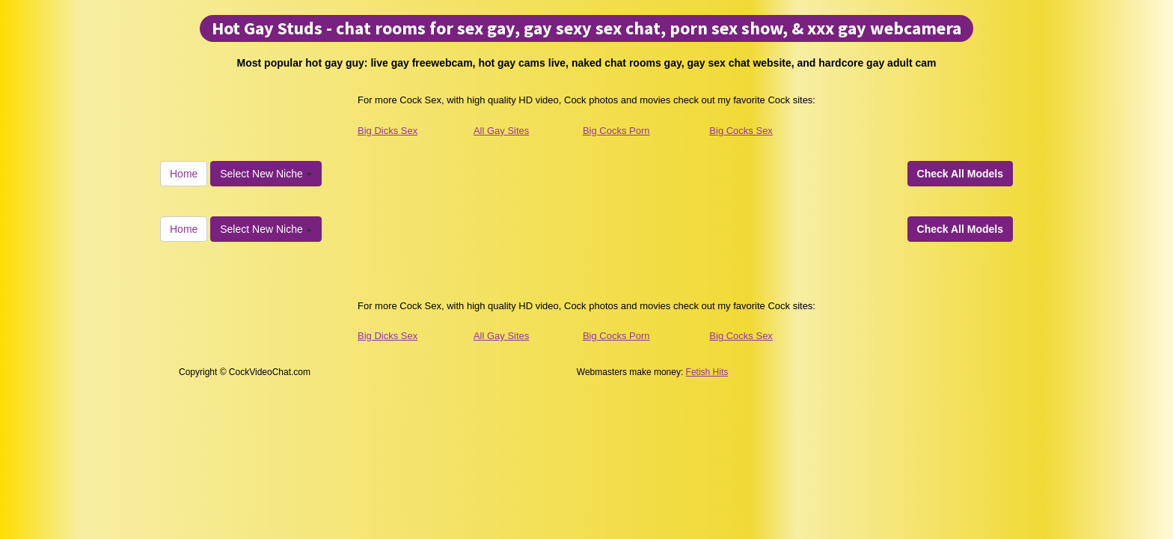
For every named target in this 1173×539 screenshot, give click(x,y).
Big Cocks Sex (741, 130)
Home (183, 174)
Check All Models (960, 174)
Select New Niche (265, 174)
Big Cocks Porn (616, 130)
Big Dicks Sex (387, 130)
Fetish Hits (707, 372)
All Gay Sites (501, 130)
